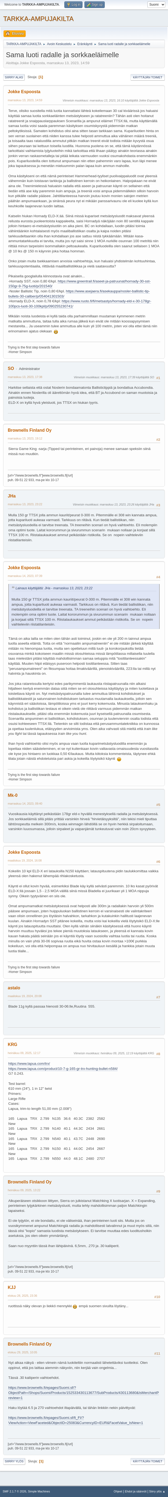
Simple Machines (39, 1491)
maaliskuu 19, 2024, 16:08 (25, 860)
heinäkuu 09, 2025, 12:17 (24, 1053)
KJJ (12, 1287)
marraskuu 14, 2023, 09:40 (25, 803)
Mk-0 (12, 795)
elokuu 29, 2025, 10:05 (22, 1352)
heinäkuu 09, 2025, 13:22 (24, 1190)
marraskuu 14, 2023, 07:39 (25, 575)
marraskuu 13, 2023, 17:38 (25, 377)
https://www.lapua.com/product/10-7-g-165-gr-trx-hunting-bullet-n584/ (63, 1069)
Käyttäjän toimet (147, 77)
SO (11, 368)
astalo (14, 988)
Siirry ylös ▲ (157, 1491)
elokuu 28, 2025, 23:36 (22, 1295)
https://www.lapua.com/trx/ (29, 1064)
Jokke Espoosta (24, 91)
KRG (12, 1044)
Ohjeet (118, 1491)
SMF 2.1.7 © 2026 (14, 1491)
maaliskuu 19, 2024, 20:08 (25, 996)
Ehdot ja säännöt (136, 1491)
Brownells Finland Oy (29, 430)
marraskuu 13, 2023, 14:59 (25, 100)
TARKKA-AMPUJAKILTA (38, 18)
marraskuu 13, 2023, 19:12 (25, 438)
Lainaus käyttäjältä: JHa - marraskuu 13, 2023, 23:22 (54, 588)
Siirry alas (14, 77)
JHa (12, 496)
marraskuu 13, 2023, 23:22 (25, 504)
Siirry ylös (14, 1461)
